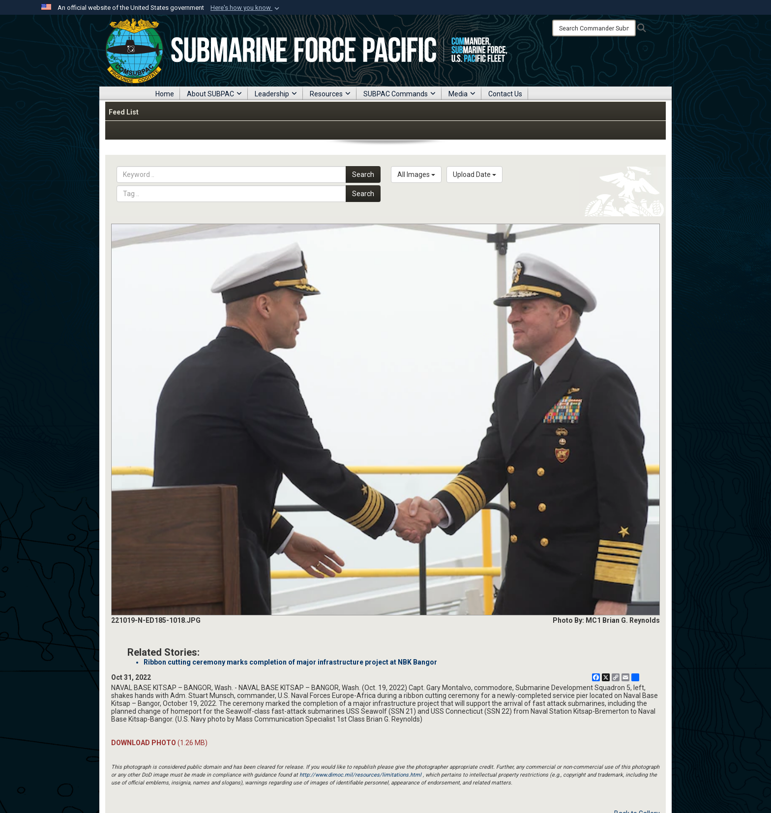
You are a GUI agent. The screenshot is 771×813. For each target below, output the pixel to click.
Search (363, 174)
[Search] (594, 28)
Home (164, 94)
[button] (245, 8)
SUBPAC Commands (399, 94)
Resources (330, 94)
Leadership (276, 94)
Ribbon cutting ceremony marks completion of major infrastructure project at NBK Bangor (290, 662)
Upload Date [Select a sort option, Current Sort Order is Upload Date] (474, 174)
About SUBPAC (214, 94)
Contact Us (505, 94)
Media (461, 94)
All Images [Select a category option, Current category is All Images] (416, 174)
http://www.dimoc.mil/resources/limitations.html (360, 775)
